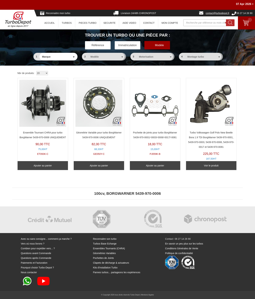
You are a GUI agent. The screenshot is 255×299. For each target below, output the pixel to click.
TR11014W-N (211, 122)
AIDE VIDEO (129, 23)
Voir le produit (211, 165)
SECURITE (109, 23)
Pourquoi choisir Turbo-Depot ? (37, 267)
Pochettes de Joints (103, 258)
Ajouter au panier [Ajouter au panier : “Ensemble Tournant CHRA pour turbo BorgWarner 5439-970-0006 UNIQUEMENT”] (43, 165)
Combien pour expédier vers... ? (38, 248)
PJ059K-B (155, 117)
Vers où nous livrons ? (32, 243)
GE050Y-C (98, 117)
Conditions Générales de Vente (181, 248)
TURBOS (67, 23)
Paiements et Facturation (34, 262)
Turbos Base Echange (105, 243)
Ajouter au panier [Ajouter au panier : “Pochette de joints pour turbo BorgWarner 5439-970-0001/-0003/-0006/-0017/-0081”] (155, 165)
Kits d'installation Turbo (105, 267)
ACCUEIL (49, 23)
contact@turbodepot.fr (217, 13)
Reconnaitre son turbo (105, 238)
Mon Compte (170, 23)
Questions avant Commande (36, 253)
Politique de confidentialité (179, 253)
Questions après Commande (36, 258)
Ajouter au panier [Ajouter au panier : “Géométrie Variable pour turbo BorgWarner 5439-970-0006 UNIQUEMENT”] (99, 165)
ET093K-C (42, 117)
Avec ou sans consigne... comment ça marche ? (46, 238)
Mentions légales (147, 295)
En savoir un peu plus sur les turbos (184, 243)
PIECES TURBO (87, 23)
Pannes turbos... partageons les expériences (116, 272)
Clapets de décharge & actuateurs (111, 262)
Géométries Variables (104, 253)
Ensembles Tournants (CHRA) (109, 248)
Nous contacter (29, 272)
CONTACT (149, 23)
